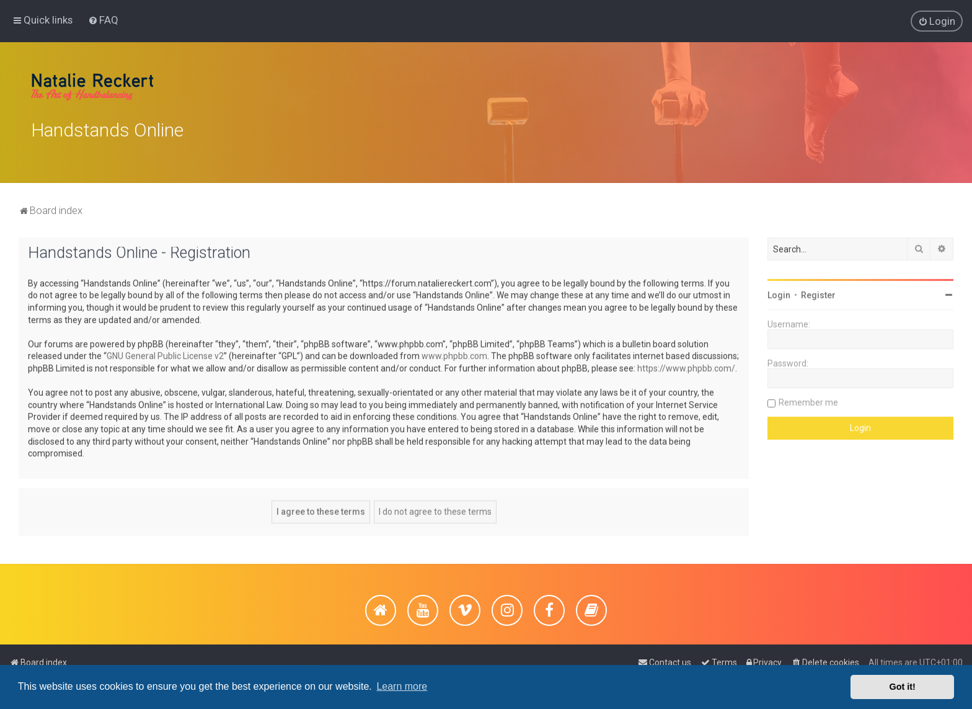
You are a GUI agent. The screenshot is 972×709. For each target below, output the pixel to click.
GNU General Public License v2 (165, 354)
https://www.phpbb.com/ (686, 366)
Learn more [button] (401, 686)
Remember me (808, 401)
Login (778, 293)
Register (818, 293)
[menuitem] (103, 20)
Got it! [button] (903, 687)
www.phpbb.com (454, 354)
